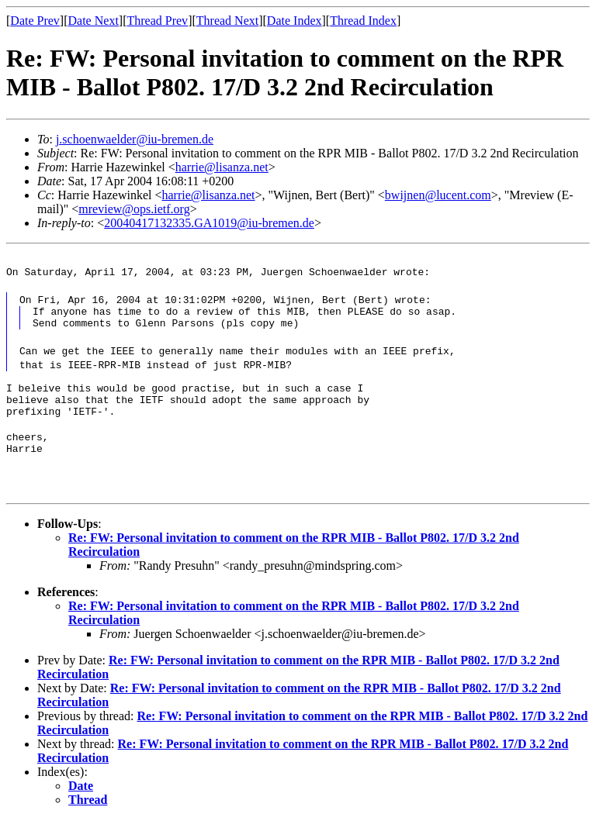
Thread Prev (157, 20)
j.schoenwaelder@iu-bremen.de (134, 139)
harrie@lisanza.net (222, 167)
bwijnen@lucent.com (438, 195)
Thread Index (363, 20)
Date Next (93, 20)
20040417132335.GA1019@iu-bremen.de (209, 222)
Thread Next (227, 20)
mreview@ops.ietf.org (133, 209)
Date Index (294, 20)
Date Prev (35, 20)
